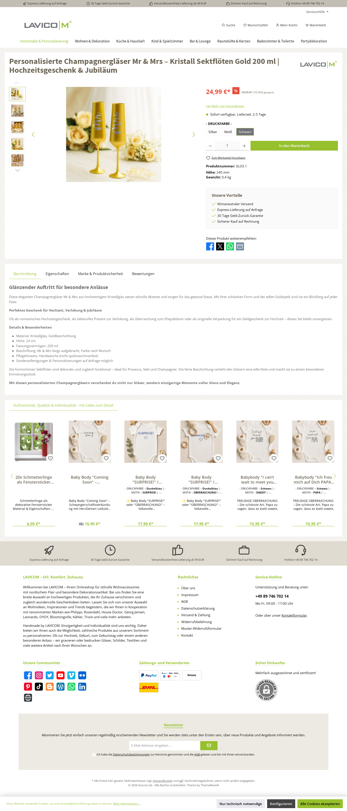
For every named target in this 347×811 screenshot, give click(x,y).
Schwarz (245, 132)
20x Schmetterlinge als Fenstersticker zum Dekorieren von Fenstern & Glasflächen (33, 479)
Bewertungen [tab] (143, 273)
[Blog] (61, 687)
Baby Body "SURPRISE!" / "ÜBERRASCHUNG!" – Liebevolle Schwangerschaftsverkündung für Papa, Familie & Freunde (145, 479)
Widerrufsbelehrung (196, 622)
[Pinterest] (28, 687)
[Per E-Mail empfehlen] (240, 246)
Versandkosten (163, 781)
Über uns (188, 588)
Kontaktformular (294, 615)
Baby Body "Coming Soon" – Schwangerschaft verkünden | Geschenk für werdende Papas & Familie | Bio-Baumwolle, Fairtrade (89, 479)
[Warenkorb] (314, 25)
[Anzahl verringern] (210, 146)
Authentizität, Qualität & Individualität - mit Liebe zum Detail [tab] (63, 405)
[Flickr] (82, 675)
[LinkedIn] (82, 687)
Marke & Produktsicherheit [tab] (100, 273)
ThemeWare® (210, 785)
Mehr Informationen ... (127, 803)
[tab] (25, 273)
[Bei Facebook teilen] (210, 246)
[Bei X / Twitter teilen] (220, 246)
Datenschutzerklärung (198, 608)
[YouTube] (61, 675)
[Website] (28, 698)
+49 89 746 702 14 (272, 596)
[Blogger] (50, 687)
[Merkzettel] (255, 25)
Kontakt (187, 635)
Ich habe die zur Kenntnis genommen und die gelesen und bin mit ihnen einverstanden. (175, 754)
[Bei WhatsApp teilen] (230, 246)
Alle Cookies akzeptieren (320, 803)
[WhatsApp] (71, 687)
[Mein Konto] (286, 25)
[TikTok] (39, 687)
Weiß (228, 132)
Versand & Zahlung (195, 615)
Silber (212, 132)
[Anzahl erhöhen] (244, 146)
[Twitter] (50, 675)
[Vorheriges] (33, 134)
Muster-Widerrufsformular (201, 628)
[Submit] (209, 745)
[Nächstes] (193, 134)
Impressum (190, 595)
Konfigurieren (281, 803)
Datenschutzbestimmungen (131, 754)
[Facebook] (28, 675)
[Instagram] (39, 675)
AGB (184, 601)
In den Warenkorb (294, 145)
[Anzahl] (227, 146)
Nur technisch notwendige (241, 803)
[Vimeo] (71, 675)
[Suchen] (228, 25)
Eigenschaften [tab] (57, 273)
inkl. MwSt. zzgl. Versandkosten (225, 106)
